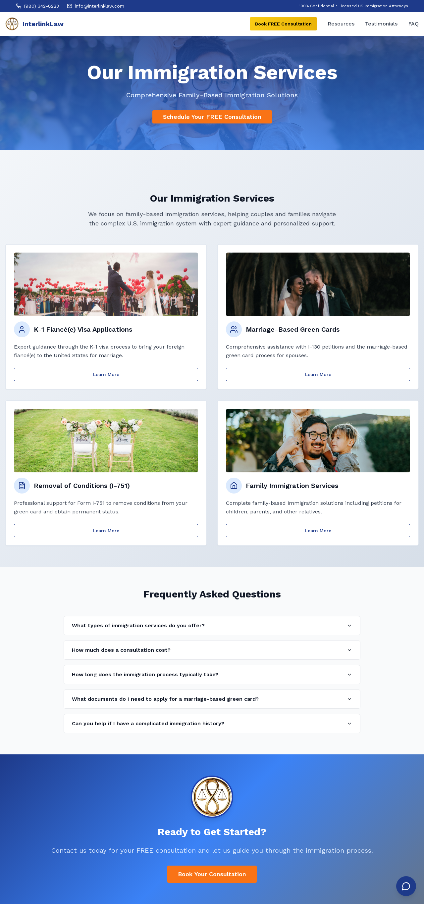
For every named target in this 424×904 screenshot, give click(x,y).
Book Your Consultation (212, 874)
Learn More (106, 374)
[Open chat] (406, 886)
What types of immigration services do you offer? (212, 625)
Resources (341, 24)
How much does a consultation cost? (212, 650)
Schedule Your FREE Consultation (212, 116)
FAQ (413, 24)
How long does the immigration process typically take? (212, 674)
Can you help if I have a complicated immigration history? (212, 723)
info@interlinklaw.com (99, 6)
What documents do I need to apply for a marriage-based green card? (212, 699)
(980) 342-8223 (41, 6)
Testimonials (381, 24)
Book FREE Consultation (283, 23)
